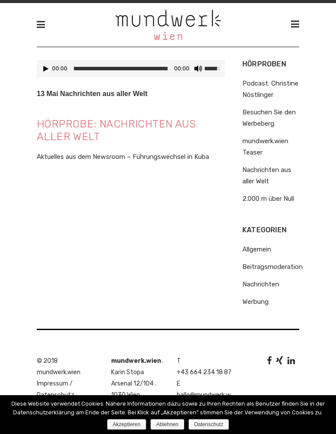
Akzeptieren (126, 424)
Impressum (52, 383)
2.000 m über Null (268, 199)
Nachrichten (260, 284)
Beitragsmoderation (272, 267)
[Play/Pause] (46, 69)
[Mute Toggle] (198, 68)
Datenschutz (209, 424)
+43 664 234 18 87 (204, 372)
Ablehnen (167, 424)
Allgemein (256, 249)
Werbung (255, 302)
